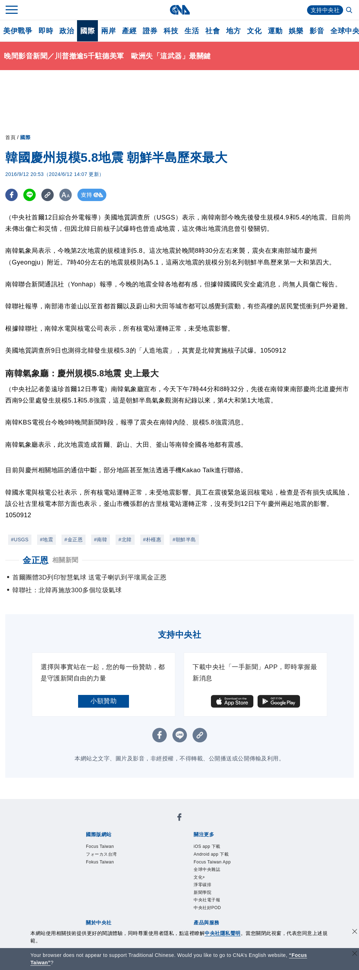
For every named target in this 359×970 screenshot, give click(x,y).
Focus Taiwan (100, 846)
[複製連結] (47, 195)
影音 (317, 31)
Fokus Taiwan (100, 862)
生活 (191, 31)
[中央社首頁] (179, 9)
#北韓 (124, 539)
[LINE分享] (29, 195)
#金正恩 (73, 539)
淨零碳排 (202, 884)
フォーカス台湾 (101, 854)
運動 (275, 31)
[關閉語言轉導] (354, 954)
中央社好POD (207, 907)
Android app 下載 (211, 854)
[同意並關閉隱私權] (354, 932)
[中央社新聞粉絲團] (179, 818)
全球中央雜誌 (207, 869)
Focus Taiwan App (212, 862)
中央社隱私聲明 (223, 933)
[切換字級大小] (65, 195)
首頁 (10, 137)
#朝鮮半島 (184, 539)
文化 (254, 31)
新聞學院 (202, 892)
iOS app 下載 (207, 846)
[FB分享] (11, 195)
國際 (87, 31)
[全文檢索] (350, 11)
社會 (212, 31)
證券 (150, 31)
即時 (46, 31)
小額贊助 (103, 700)
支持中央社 (325, 10)
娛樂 (296, 31)
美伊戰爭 (17, 31)
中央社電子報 (207, 899)
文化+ (199, 877)
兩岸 (108, 31)
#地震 (46, 539)
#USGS (20, 539)
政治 (66, 31)
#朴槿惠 (152, 539)
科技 (171, 31)
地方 (233, 31)
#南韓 (100, 539)
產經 (129, 31)
